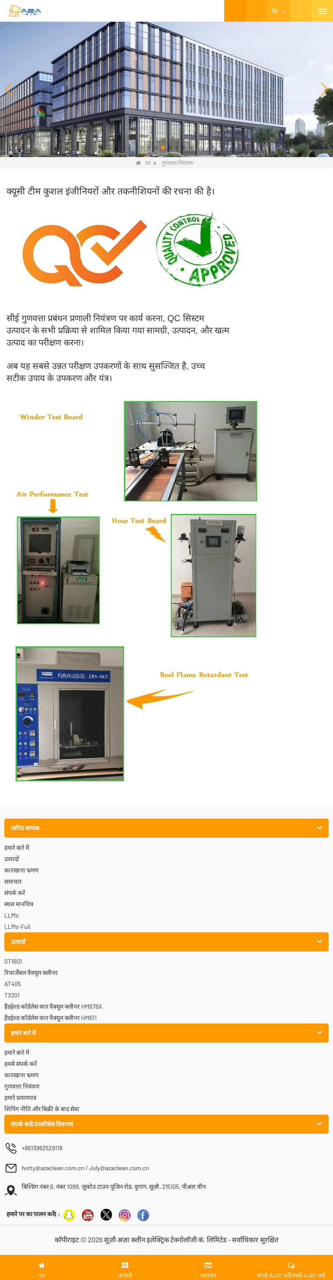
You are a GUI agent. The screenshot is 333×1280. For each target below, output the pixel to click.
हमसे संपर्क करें (20, 1063)
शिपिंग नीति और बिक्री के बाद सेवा (41, 1108)
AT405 (12, 983)
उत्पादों (11, 858)
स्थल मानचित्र (18, 904)
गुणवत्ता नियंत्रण (21, 1086)
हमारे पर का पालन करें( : (33, 1213)
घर (143, 162)
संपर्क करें (14, 892)
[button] (142, 147)
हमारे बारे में (16, 847)
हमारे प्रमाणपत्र (20, 1097)
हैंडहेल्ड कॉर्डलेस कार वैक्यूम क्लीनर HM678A (53, 1006)
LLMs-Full (17, 926)
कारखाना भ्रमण (21, 870)
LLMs (11, 915)
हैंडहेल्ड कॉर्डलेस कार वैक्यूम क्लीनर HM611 (50, 1017)
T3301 (12, 995)
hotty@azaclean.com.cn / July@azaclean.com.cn (85, 1167)
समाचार (13, 881)
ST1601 (13, 961)
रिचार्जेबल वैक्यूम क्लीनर (31, 972)
